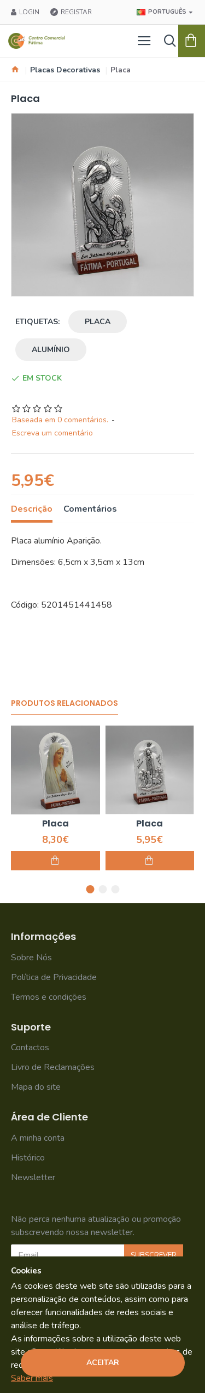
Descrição (31, 509)
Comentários (90, 509)
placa (97, 321)
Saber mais (32, 1378)
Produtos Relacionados (64, 704)
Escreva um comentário (52, 433)
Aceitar (102, 1362)
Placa (55, 824)
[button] (90, 889)
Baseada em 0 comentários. (60, 420)
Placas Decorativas (65, 70)
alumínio (51, 349)
